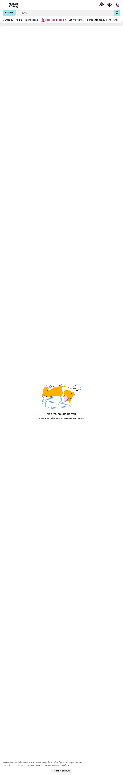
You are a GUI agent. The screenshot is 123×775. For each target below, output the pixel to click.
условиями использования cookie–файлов (50, 765)
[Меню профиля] (102, 5)
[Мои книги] (109, 5)
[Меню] (4, 5)
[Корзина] (117, 5)
